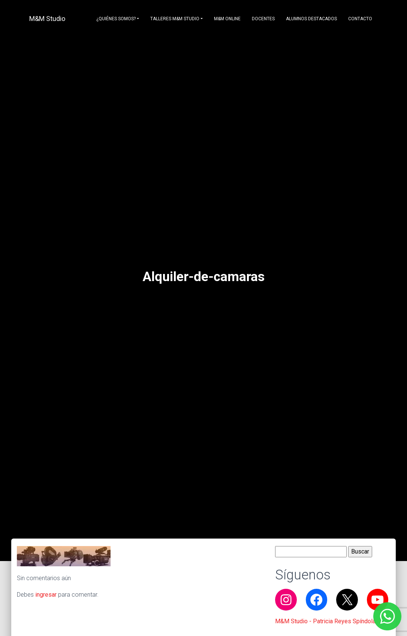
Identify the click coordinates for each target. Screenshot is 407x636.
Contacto (360, 18)
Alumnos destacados (311, 18)
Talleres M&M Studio (174, 18)
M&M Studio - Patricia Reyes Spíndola (325, 621)
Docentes (263, 18)
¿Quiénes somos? (116, 18)
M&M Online (227, 18)
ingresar (46, 594)
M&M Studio (47, 18)
